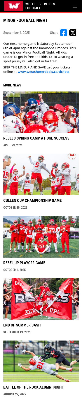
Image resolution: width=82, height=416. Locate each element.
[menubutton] (75, 6)
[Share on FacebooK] (63, 32)
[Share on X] (72, 32)
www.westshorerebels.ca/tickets (43, 71)
